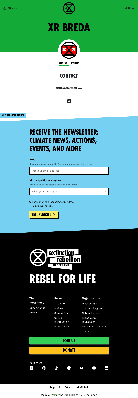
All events (59, 303)
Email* (33, 159)
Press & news (62, 326)
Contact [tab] (64, 63)
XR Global (82, 387)
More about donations (95, 326)
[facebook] (69, 101)
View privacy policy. (43, 205)
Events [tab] (75, 63)
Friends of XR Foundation (89, 319)
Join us (69, 340)
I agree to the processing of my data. (53, 201)
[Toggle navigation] (129, 9)
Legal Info (55, 387)
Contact (86, 331)
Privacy (69, 387)
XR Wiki (33, 312)
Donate (69, 350)
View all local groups (13, 115)
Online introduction (61, 319)
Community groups (93, 308)
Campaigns (61, 313)
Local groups (89, 303)
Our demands (37, 307)
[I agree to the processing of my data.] (30, 202)
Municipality (45, 180)
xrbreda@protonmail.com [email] (69, 88)
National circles (91, 313)
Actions (58, 308)
